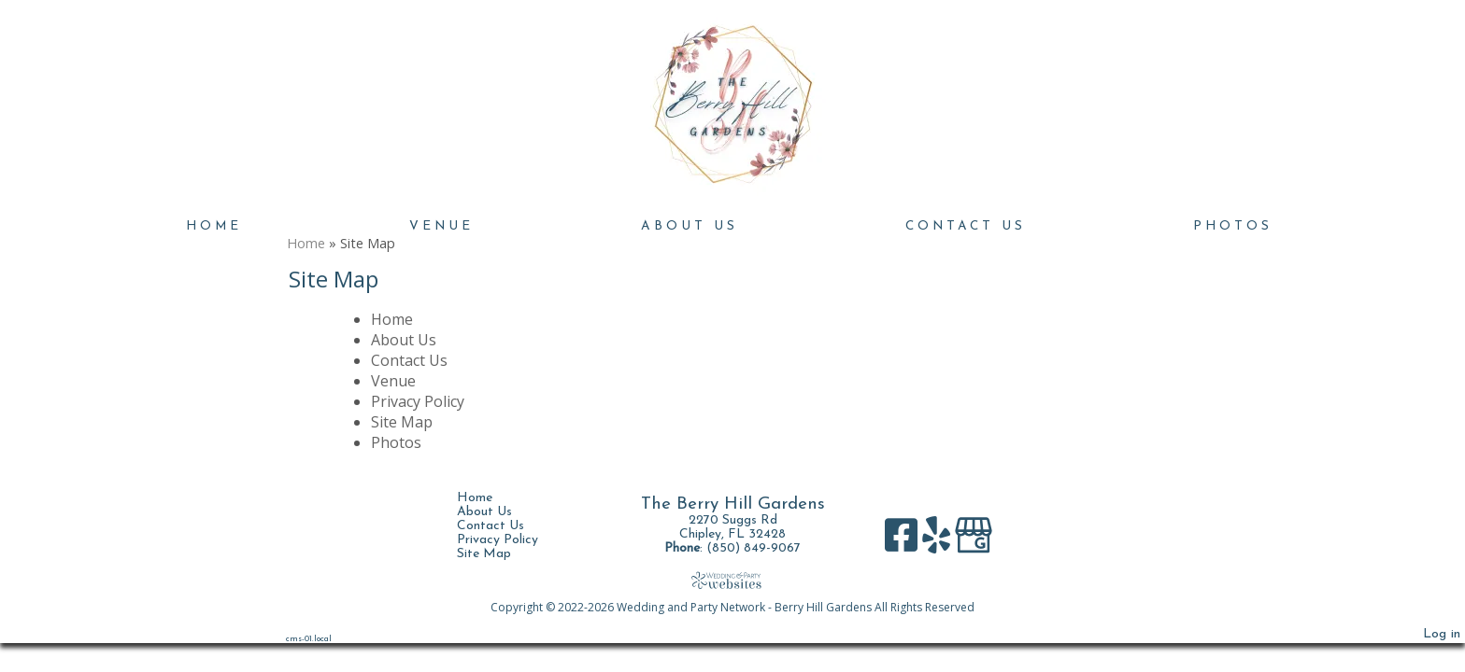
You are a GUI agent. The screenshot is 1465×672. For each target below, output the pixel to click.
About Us (689, 226)
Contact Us (965, 226)
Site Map (402, 422)
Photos (1233, 226)
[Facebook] (903, 541)
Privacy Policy (417, 401)
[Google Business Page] (973, 541)
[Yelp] (938, 541)
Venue (441, 226)
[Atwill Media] (732, 580)
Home (214, 226)
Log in (1441, 634)
